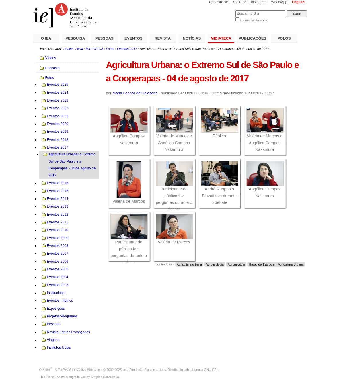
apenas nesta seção (254, 20)
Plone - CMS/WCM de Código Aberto (69, 369)
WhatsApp (279, 2)
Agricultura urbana (189, 264)
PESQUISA (75, 38)
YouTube (239, 2)
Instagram (258, 2)
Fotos (110, 48)
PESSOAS (104, 38)
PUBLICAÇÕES (252, 38)
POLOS (284, 38)
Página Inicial (73, 48)
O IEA (46, 38)
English (298, 2)
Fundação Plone (140, 369)
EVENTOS (133, 38)
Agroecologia (215, 264)
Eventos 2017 (127, 48)
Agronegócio (236, 264)
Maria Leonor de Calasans (134, 93)
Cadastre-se (218, 2)
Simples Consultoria (105, 377)
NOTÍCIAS (192, 38)
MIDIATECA (221, 38)
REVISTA (163, 38)
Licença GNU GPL (205, 369)
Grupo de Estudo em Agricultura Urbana (276, 264)
